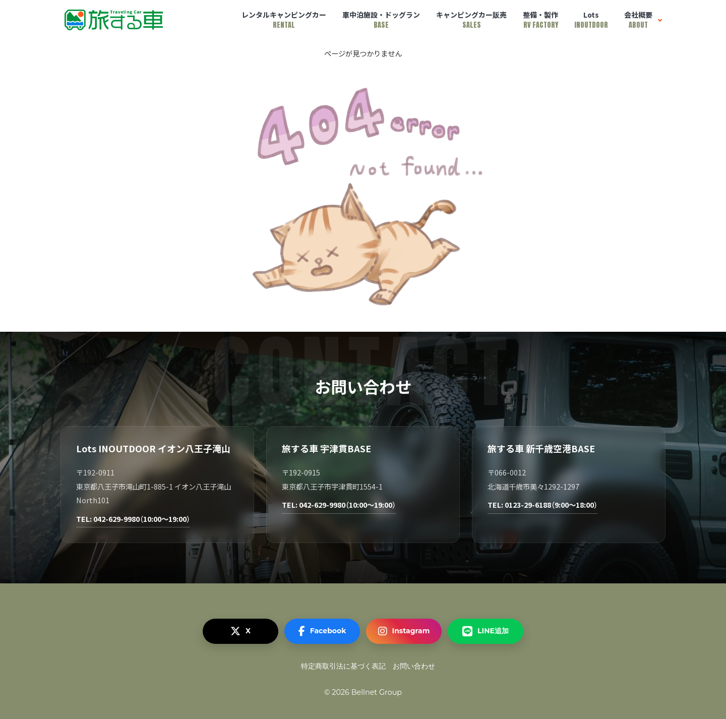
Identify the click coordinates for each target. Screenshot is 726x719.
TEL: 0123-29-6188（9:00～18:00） (542, 504)
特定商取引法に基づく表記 (343, 666)
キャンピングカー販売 (471, 20)
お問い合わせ (414, 666)
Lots (591, 20)
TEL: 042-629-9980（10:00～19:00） (133, 518)
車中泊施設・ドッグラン (381, 20)
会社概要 (638, 20)
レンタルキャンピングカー (283, 20)
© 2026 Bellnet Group (363, 692)
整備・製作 (540, 20)
